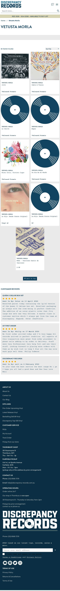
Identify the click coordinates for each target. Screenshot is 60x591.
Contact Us (7, 395)
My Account (7, 433)
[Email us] (5, 563)
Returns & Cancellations (11, 576)
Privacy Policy (34, 557)
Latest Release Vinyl (10, 412)
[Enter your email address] (28, 550)
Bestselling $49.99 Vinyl (11, 416)
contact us (6, 506)
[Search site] (57, 11)
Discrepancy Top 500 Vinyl (12, 420)
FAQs (4, 429)
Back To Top (30, 278)
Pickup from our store (11, 442)
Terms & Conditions (12, 557)
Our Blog (6, 399)
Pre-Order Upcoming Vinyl (13, 408)
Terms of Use (7, 580)
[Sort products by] (52, 48)
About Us (6, 391)
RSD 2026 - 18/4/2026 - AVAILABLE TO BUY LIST (30, 16)
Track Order (7, 437)
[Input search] (28, 11)
